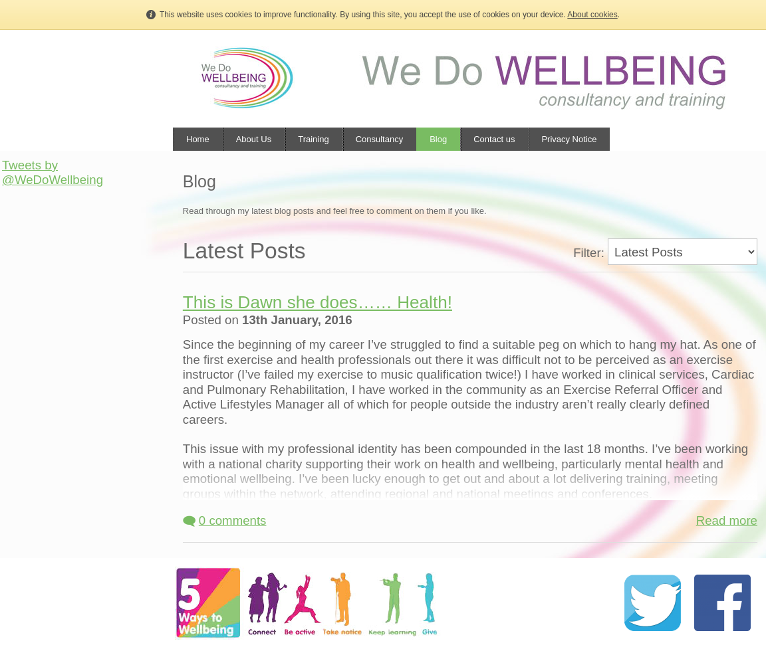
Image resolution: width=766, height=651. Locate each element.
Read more (726, 520)
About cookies (592, 14)
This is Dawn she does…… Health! (317, 302)
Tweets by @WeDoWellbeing (52, 172)
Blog (438, 139)
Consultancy (380, 139)
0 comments (225, 520)
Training (313, 139)
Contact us (494, 139)
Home (197, 139)
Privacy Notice (568, 139)
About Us (253, 139)
